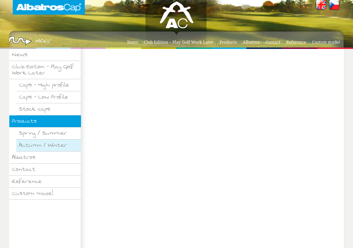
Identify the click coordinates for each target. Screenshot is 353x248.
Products (228, 42)
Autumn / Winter (43, 145)
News (132, 42)
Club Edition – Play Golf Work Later (178, 42)
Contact (272, 42)
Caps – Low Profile (43, 97)
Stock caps (34, 109)
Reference (296, 42)
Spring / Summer (43, 133)
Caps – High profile (44, 85)
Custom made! (326, 42)
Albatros (251, 42)
